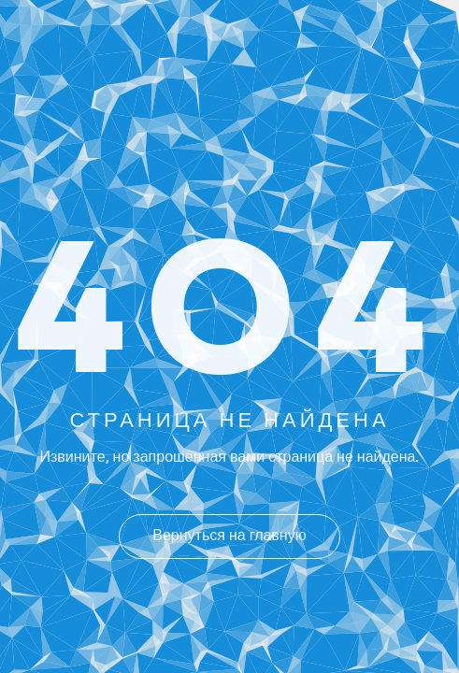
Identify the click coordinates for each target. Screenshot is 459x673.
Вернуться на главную (229, 536)
